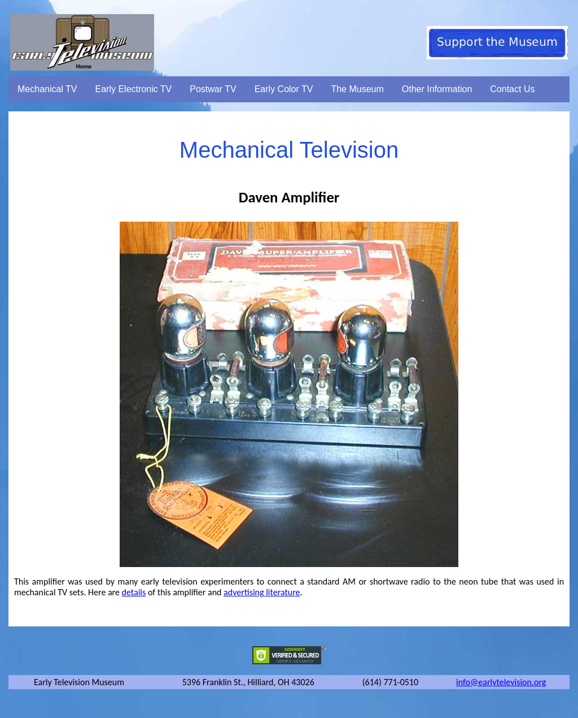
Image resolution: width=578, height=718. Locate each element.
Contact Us (512, 89)
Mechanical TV (47, 89)
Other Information (437, 89)
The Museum (357, 89)
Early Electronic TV (133, 89)
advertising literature (262, 592)
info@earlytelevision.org (501, 682)
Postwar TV (213, 89)
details (134, 592)
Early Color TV (284, 89)
